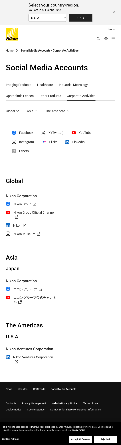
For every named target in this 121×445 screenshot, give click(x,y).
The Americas (55, 111)
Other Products (50, 96)
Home (9, 50)
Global (10, 111)
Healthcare (45, 85)
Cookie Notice (13, 409)
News (9, 389)
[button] (98, 38)
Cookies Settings (10, 440)
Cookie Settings (36, 409)
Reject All (105, 441)
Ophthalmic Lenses (20, 96)
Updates (22, 389)
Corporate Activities (81, 96)
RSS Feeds (39, 389)
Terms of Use (90, 403)
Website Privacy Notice (64, 403)
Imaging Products (18, 85)
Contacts (11, 403)
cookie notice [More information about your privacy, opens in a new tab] (78, 431)
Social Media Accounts (63, 389)
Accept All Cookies (80, 441)
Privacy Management (34, 403)
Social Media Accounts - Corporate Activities (49, 50)
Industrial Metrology (73, 85)
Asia (30, 111)
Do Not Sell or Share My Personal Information (75, 409)
